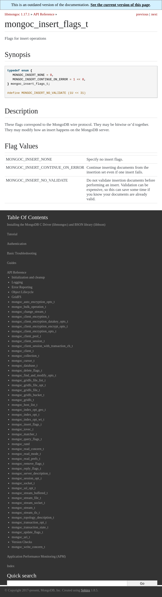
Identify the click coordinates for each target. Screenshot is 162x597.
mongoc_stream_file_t (26, 498)
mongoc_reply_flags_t (26, 468)
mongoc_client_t (23, 351)
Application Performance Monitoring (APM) (36, 556)
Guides (11, 263)
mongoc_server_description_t (31, 473)
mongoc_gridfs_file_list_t (28, 380)
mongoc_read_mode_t (26, 454)
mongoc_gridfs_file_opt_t (29, 385)
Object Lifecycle (23, 292)
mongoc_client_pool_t (26, 336)
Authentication (16, 244)
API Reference (43, 14)
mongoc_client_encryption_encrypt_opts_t (40, 326)
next (154, 14)
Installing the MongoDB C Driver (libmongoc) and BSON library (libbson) (56, 224)
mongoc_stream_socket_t (28, 503)
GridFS (16, 297)
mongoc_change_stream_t (29, 311)
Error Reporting (22, 287)
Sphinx (85, 590)
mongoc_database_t (25, 365)
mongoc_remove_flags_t (28, 463)
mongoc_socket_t (23, 483)
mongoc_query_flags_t (27, 439)
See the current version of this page (120, 5)
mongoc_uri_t (21, 537)
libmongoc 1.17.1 (17, 14)
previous (142, 14)
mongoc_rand (21, 444)
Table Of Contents (27, 217)
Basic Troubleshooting (21, 253)
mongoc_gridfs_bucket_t (28, 395)
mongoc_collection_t (25, 356)
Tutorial (12, 234)
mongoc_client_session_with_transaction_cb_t (42, 346)
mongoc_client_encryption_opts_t (34, 331)
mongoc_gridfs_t (23, 400)
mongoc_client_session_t (28, 341)
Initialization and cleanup (28, 277)
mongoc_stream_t (23, 507)
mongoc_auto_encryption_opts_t (33, 302)
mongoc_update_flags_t (27, 532)
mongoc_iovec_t (22, 429)
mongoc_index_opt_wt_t (28, 419)
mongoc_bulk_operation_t (29, 307)
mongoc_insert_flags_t (26, 424)
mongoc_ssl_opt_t (24, 488)
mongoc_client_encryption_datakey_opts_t (40, 321)
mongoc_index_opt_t (25, 414)
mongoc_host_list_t (24, 405)
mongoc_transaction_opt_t (29, 522)
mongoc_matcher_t (24, 434)
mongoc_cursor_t (23, 360)
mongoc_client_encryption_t (30, 316)
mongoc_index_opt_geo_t (29, 409)
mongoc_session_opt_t (26, 478)
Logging (17, 282)
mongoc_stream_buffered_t (30, 493)
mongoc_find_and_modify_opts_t (34, 375)
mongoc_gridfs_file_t (26, 390)
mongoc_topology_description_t (33, 517)
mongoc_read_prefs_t (26, 458)
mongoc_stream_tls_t (26, 512)
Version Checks (22, 542)
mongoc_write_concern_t (28, 547)
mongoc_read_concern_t (28, 449)
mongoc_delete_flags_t (27, 370)
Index (10, 566)
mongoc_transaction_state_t (30, 527)
